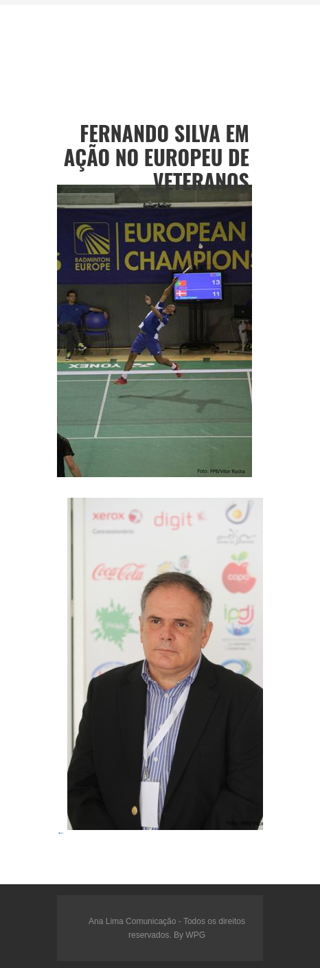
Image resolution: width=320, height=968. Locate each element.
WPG (195, 935)
